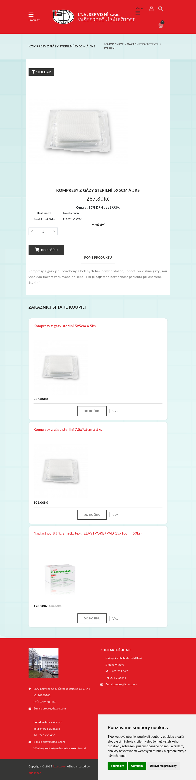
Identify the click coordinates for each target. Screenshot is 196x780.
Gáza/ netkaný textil (143, 44)
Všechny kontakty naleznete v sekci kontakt (60, 748)
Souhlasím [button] (117, 765)
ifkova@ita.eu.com (54, 741)
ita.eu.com (59, 766)
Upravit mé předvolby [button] (163, 765)
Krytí (120, 44)
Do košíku (46, 249)
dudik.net (35, 772)
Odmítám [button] (137, 765)
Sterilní (109, 48)
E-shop (109, 44)
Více (115, 411)
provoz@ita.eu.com (54, 708)
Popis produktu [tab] (98, 257)
